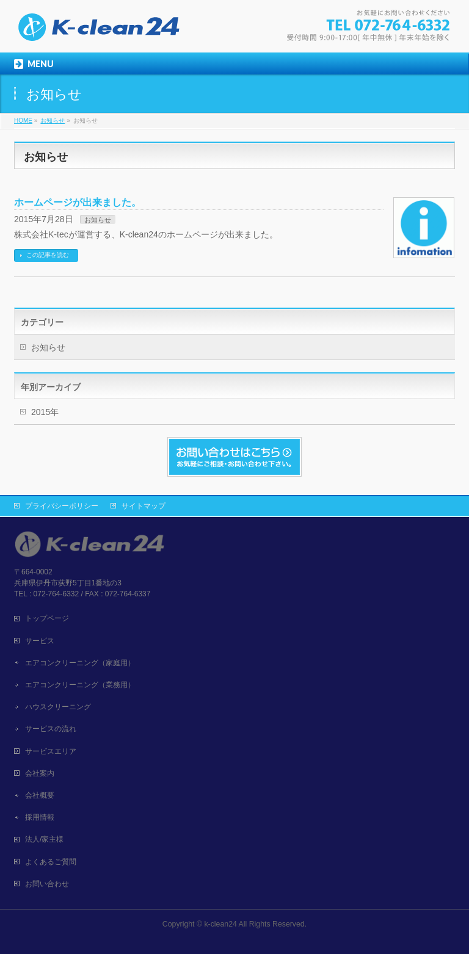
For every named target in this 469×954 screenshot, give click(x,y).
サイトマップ (143, 506)
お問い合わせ (47, 884)
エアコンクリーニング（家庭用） (80, 663)
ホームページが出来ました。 (77, 202)
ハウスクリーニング (58, 707)
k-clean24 (220, 924)
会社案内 (39, 773)
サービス (39, 641)
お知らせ (97, 219)
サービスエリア (50, 751)
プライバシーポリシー (61, 506)
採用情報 (39, 817)
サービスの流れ (50, 729)
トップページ (47, 618)
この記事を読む (47, 254)
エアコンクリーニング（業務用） (80, 685)
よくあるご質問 (50, 862)
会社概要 (39, 795)
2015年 (45, 412)
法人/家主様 (44, 839)
